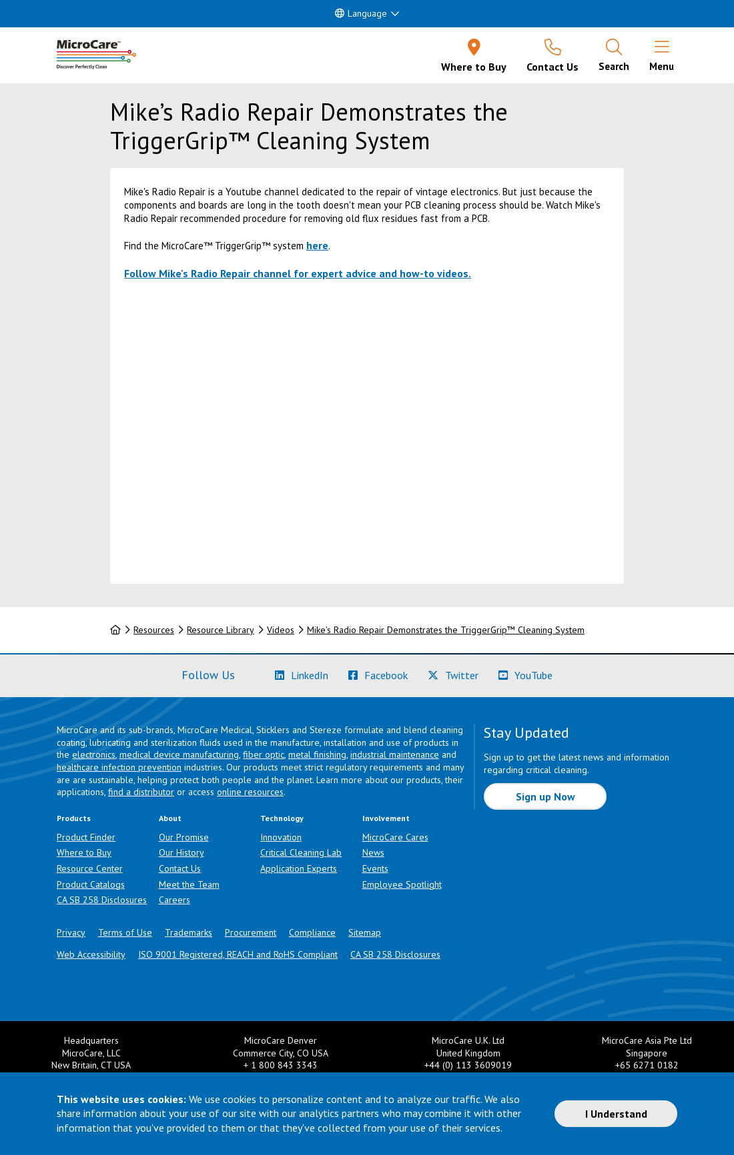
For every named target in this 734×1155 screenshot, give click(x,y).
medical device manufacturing (179, 754)
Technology (282, 818)
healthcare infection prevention (119, 767)
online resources (250, 792)
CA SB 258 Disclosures (102, 900)
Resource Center (90, 868)
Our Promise (184, 837)
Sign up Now (545, 796)
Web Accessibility (91, 954)
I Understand (616, 1113)
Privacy (71, 932)
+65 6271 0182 (647, 1065)
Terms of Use (125, 932)
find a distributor (141, 792)
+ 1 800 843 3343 (281, 1065)
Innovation (281, 837)
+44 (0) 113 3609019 (468, 1065)
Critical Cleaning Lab (301, 852)
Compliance (312, 932)
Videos (280, 630)
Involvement (386, 818)
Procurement (250, 932)
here (317, 245)
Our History (181, 852)
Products (74, 818)
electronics (93, 754)
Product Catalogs (91, 884)
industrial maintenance (394, 754)
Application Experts (298, 868)
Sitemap (364, 932)
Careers (174, 900)
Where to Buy (84, 852)
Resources (153, 630)
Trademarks (188, 932)
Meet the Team (189, 884)
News (373, 852)
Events (375, 868)
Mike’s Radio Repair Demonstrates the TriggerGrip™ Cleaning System (446, 630)
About (170, 818)
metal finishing (317, 754)
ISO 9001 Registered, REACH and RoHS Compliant (238, 954)
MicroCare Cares (395, 837)
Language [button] (361, 13)
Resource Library (220, 630)
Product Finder (86, 837)
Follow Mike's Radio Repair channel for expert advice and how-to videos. (297, 273)
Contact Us (180, 868)
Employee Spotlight (402, 884)
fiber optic (263, 754)
